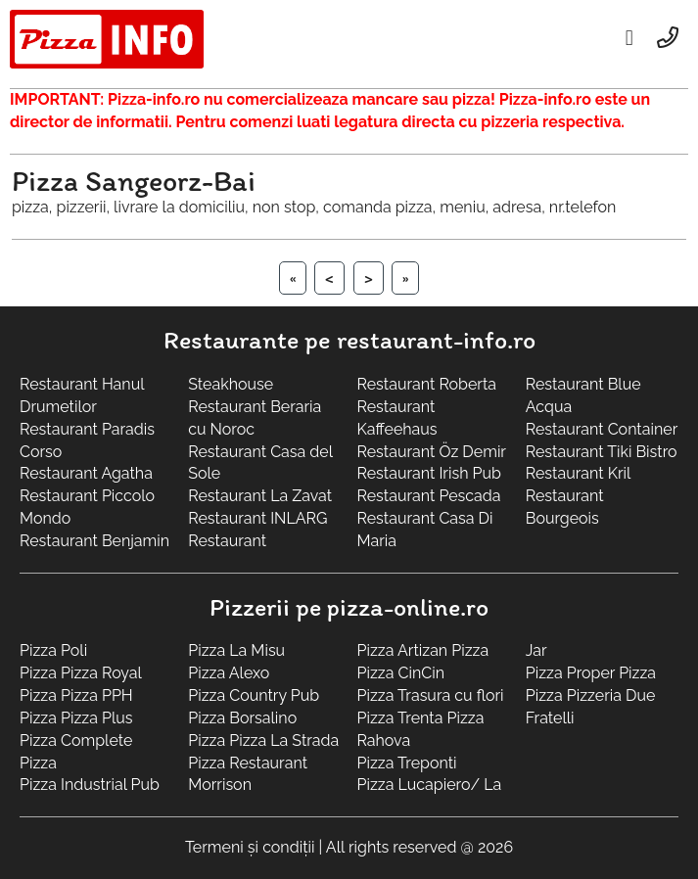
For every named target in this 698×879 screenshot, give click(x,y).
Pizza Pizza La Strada (263, 740)
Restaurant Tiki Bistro (601, 451)
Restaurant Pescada (429, 495)
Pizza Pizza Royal (81, 673)
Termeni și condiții (250, 847)
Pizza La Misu (236, 650)
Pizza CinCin (401, 673)
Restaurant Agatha (86, 473)
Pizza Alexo (228, 673)
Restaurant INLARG (257, 518)
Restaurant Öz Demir (432, 451)
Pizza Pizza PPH (76, 695)
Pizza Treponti (407, 763)
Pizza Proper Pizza (591, 673)
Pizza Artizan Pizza (423, 650)
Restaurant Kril (578, 473)
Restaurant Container (602, 429)
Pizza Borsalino (242, 718)
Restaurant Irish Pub (429, 473)
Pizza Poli (53, 650)
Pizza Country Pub (253, 695)
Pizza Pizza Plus (76, 718)
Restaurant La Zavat (260, 495)
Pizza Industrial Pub (90, 784)
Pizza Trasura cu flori (430, 695)
